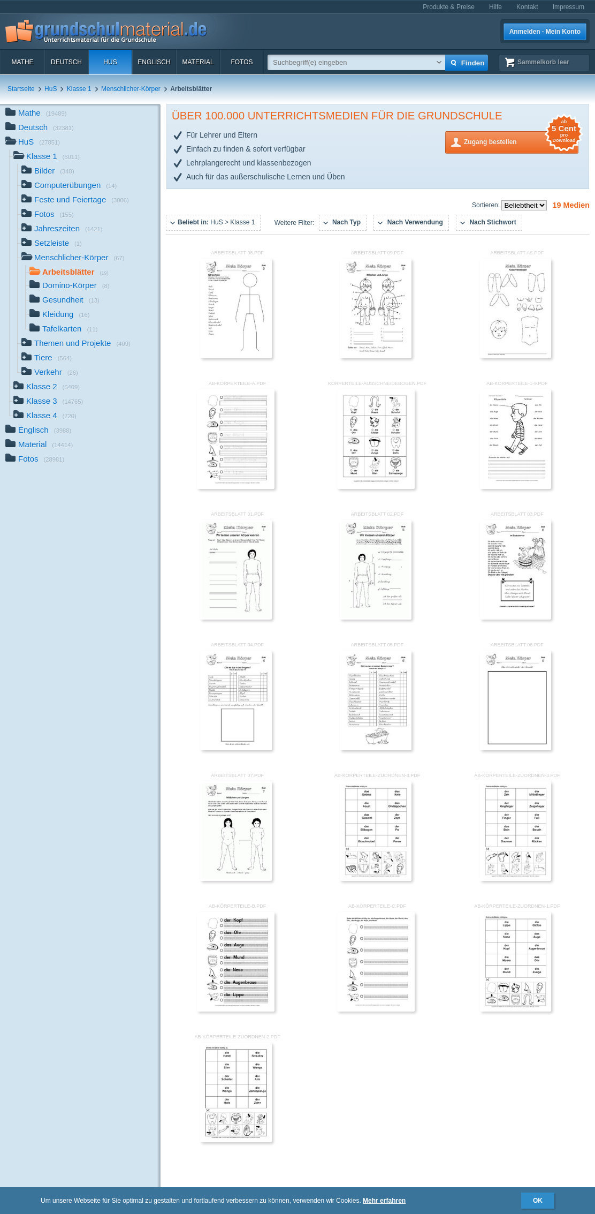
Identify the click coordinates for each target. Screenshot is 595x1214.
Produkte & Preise (449, 7)
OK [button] (538, 1200)
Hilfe (495, 7)
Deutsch (66, 62)
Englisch (154, 62)
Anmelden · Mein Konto (545, 31)
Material (197, 62)
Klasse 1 (79, 89)
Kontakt (527, 7)
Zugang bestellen (521, 141)
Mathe (22, 62)
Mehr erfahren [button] (384, 1200)
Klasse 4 (45, 416)
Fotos (242, 62)
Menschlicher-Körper (131, 89)
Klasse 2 (46, 387)
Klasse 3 (48, 402)
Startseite (21, 89)
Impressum (568, 7)
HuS (110, 62)
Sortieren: (486, 205)
